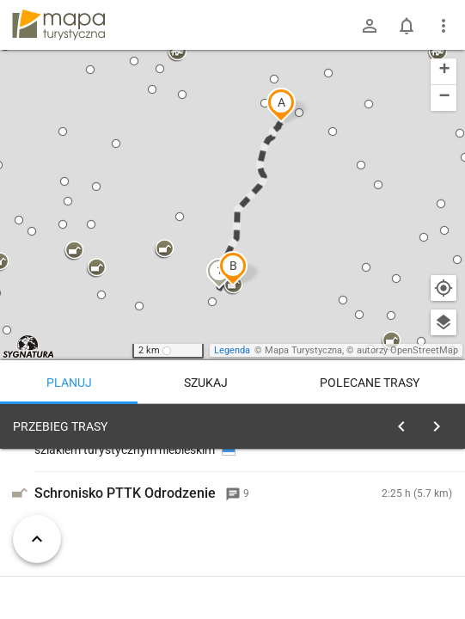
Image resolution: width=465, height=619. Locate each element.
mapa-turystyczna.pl (58, 25)
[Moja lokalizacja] (443, 288)
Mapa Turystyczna (303, 350)
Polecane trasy (369, 382)
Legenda (232, 350)
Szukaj (206, 382)
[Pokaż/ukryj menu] (443, 26)
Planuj (69, 382)
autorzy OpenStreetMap (407, 350)
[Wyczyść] (441, 422)
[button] (281, 105)
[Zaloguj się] (369, 26)
